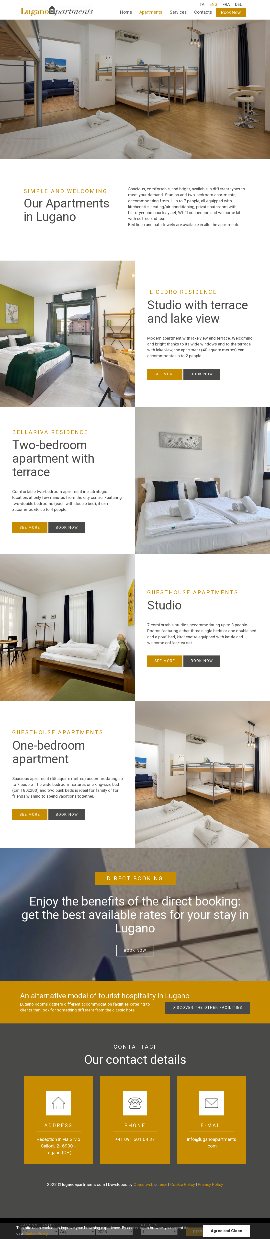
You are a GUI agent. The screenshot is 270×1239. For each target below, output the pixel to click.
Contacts (203, 12)
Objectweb (143, 1184)
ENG (213, 4)
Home (126, 12)
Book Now (231, 12)
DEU (239, 4)
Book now (202, 374)
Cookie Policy (182, 1184)
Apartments (150, 12)
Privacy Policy (210, 1184)
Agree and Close (226, 1230)
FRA (226, 4)
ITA (201, 4)
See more (165, 374)
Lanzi (163, 1184)
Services (178, 12)
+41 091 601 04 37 (135, 1139)
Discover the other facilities (207, 1007)
